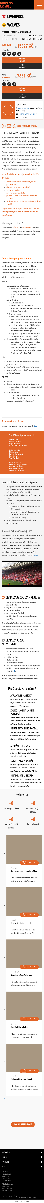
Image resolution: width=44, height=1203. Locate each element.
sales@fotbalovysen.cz (27, 114)
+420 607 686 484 (23, 108)
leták (13, 671)
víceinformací (22, 66)
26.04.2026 (29, 862)
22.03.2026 (29, 966)
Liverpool (15, 16)
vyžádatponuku (22, 60)
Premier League (9, 32)
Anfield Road (24, 32)
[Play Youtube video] (22, 574)
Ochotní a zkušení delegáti (18, 445)
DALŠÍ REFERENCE (23, 1124)
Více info (35, 555)
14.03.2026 (29, 1070)
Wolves (13, 25)
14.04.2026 (29, 914)
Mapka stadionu (14, 443)
